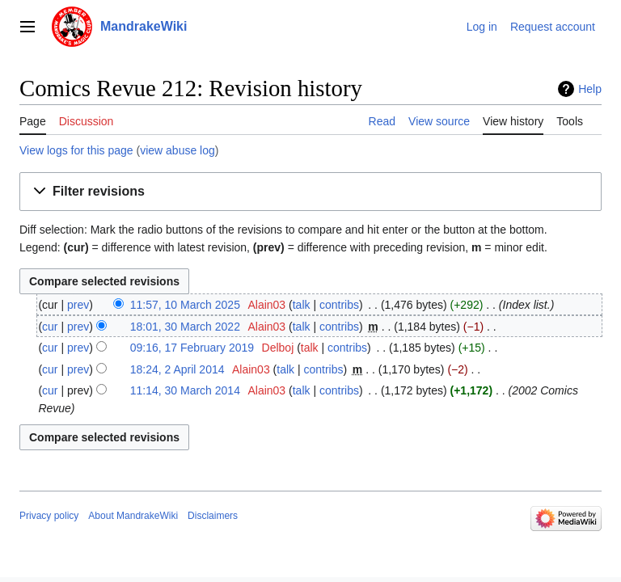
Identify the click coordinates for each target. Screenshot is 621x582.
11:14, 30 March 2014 (185, 390)
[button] (310, 192)
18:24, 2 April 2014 (177, 369)
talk (301, 304)
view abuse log (177, 150)
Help (590, 88)
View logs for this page (76, 150)
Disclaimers (213, 515)
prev (78, 304)
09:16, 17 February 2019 (192, 347)
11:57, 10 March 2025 (185, 304)
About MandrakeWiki (133, 515)
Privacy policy (48, 515)
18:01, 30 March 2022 (185, 326)
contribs (339, 304)
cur (49, 326)
